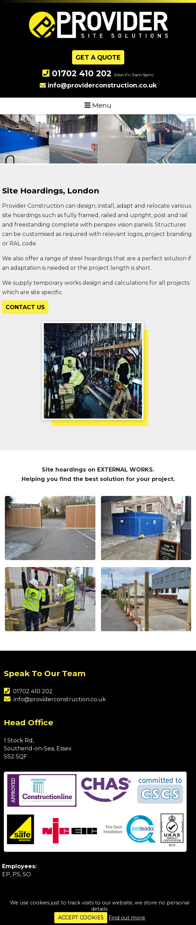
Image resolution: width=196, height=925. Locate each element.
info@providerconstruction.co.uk (102, 85)
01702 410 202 (81, 73)
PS (16, 874)
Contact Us (25, 307)
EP (6, 874)
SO (27, 874)
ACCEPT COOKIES (81, 918)
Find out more (127, 918)
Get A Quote (98, 57)
